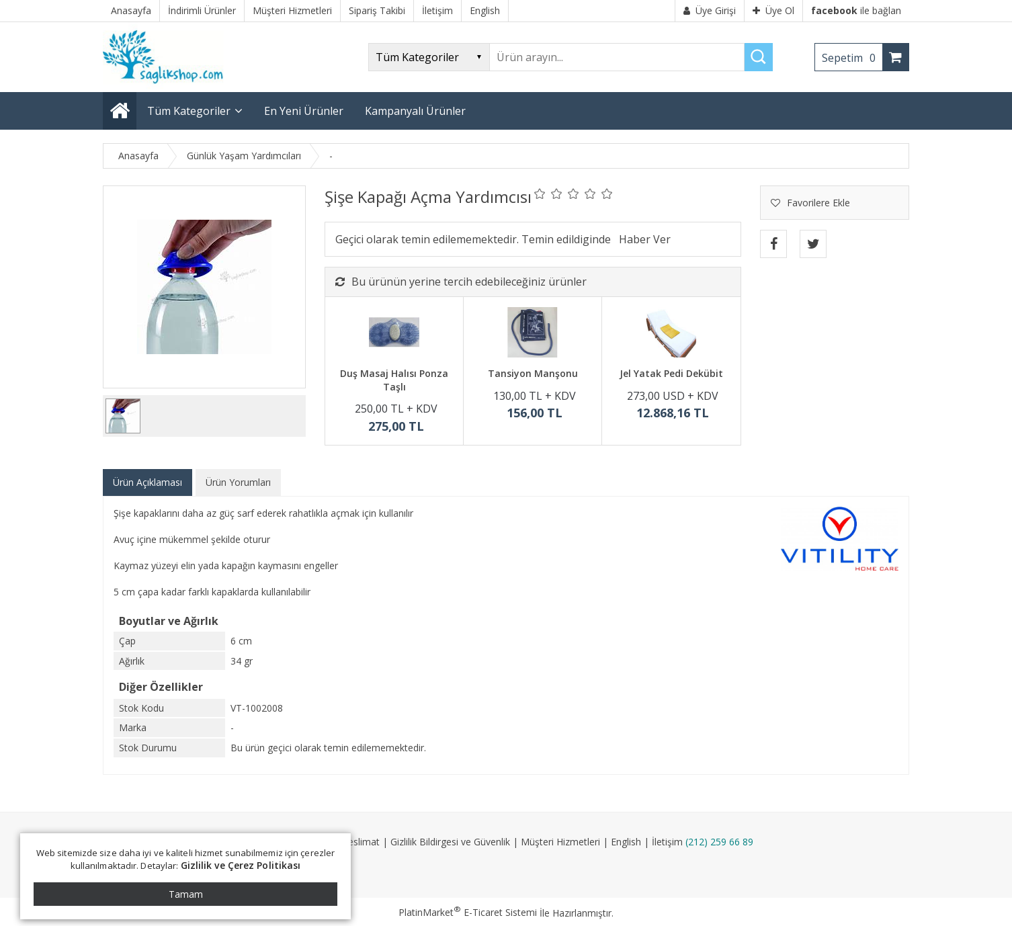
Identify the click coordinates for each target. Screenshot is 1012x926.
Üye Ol (773, 10)
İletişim (667, 841)
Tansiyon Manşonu (533, 373)
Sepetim (852, 57)
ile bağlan (856, 10)
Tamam (186, 894)
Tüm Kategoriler (188, 110)
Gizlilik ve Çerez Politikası (241, 865)
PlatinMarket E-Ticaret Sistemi (467, 912)
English (626, 841)
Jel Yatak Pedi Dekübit (671, 373)
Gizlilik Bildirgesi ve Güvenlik (450, 841)
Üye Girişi (709, 10)
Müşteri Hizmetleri (560, 841)
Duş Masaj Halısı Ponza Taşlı (394, 380)
